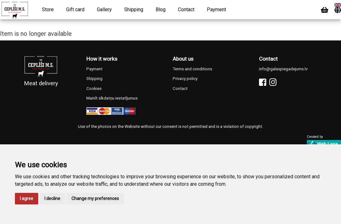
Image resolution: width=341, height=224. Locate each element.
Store (48, 9)
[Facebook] (262, 82)
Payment (216, 9)
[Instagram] (272, 82)
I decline (52, 198)
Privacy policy (185, 78)
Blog (161, 9)
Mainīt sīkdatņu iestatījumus (112, 98)
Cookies (94, 88)
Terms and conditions (192, 69)
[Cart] (324, 10)
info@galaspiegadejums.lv (283, 69)
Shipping (133, 9)
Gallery (104, 9)
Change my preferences (95, 198)
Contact (186, 9)
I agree (26, 198)
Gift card (75, 9)
